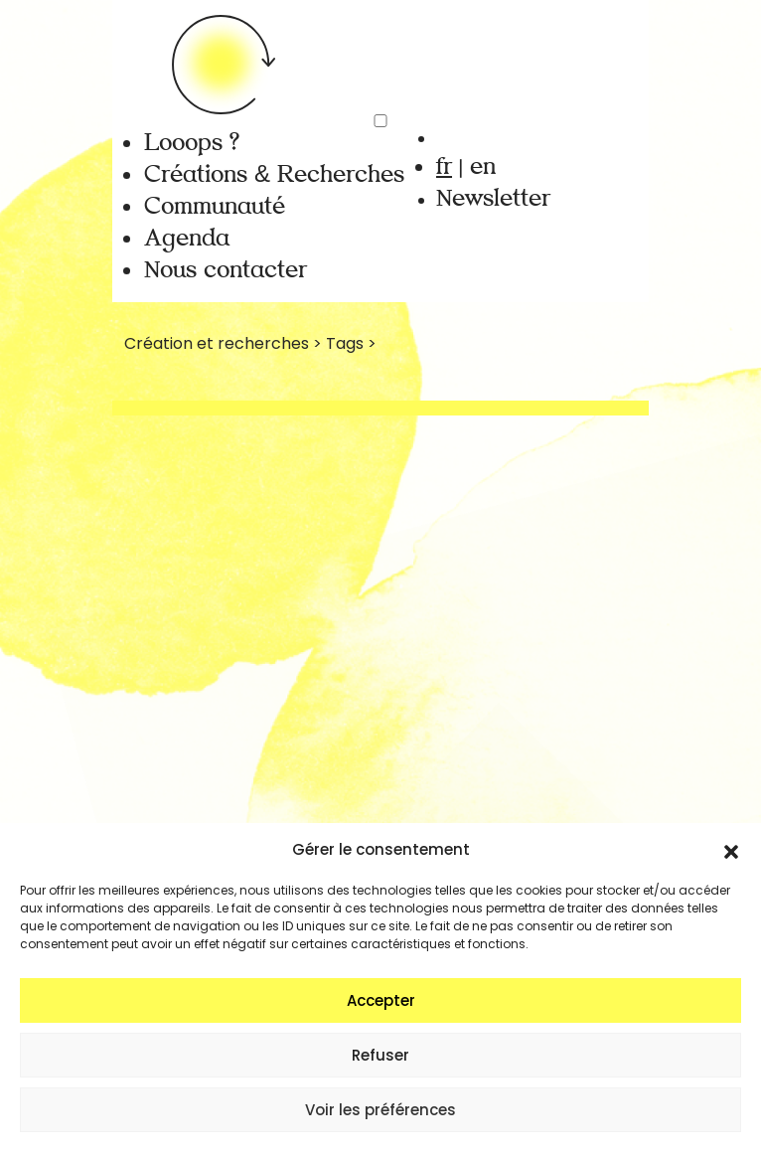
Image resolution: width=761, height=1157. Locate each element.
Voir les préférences (380, 1109)
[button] (731, 850)
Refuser (380, 1055)
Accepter (381, 1000)
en (483, 166)
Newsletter (493, 198)
